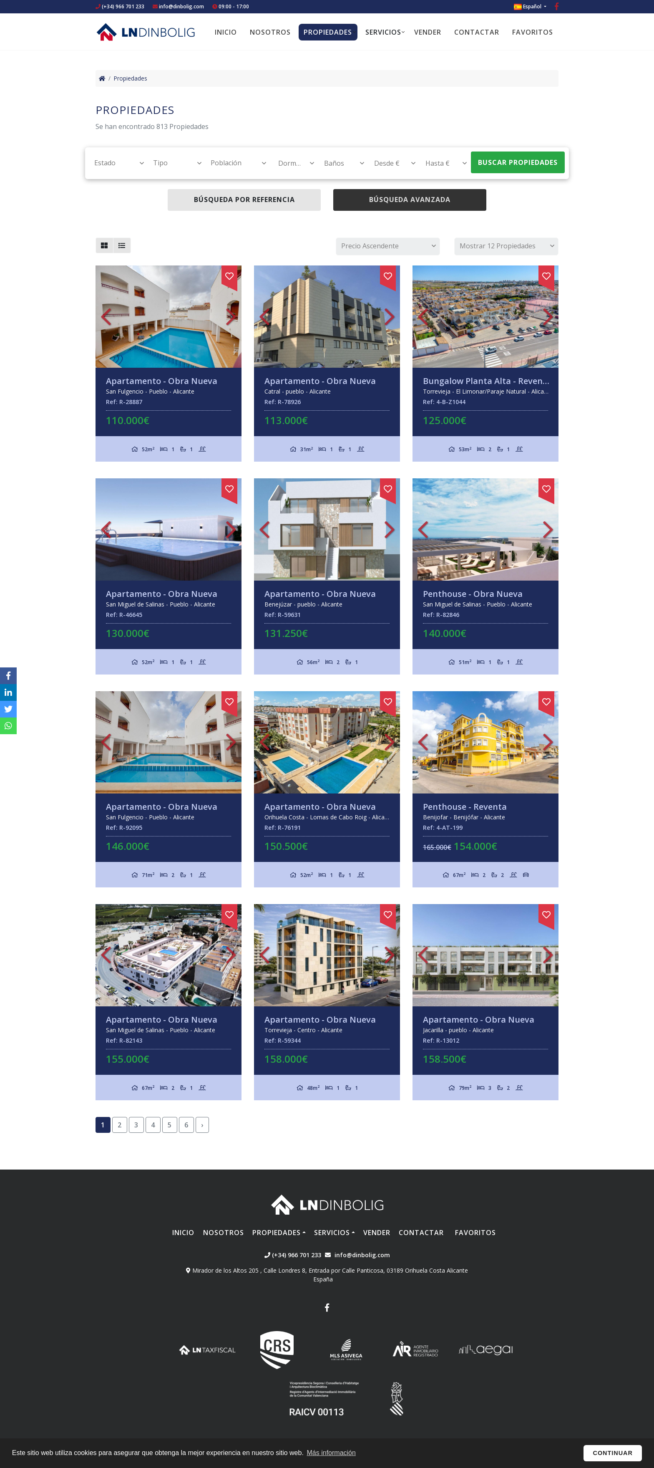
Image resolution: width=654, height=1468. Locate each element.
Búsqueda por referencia (244, 199)
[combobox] (114, 163)
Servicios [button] (383, 32)
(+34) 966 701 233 (120, 6)
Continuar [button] (613, 1453)
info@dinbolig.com (181, 6)
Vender (427, 32)
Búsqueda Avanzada (409, 199)
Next (231, 316)
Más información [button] (331, 1452)
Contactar (476, 32)
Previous (106, 316)
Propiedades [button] (328, 32)
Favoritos (532, 32)
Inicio (226, 32)
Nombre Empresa (146, 32)
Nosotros (270, 32)
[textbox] (115, 162)
